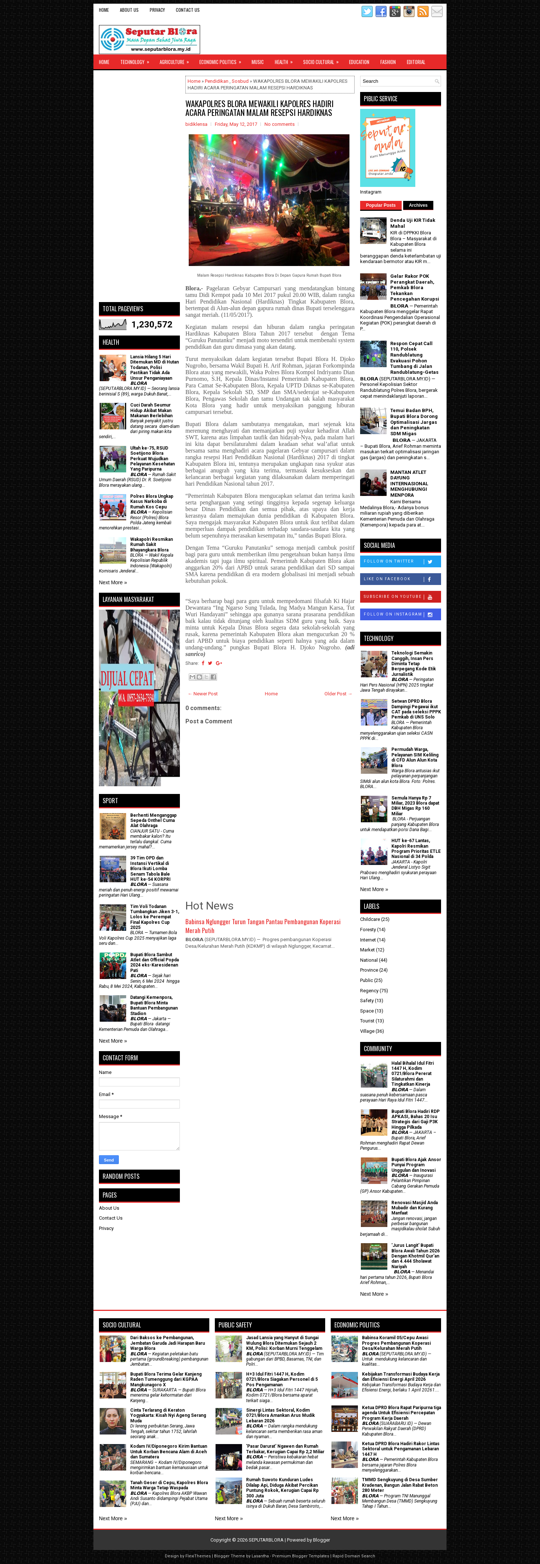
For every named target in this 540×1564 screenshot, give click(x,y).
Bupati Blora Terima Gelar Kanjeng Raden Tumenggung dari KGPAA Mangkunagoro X (166, 1379)
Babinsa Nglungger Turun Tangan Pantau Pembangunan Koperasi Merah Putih (263, 926)
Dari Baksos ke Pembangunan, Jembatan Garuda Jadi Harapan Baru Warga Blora (167, 1343)
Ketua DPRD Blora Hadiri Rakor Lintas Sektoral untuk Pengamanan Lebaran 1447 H (401, 1449)
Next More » (113, 582)
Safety (367, 1000)
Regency (369, 990)
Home (104, 10)
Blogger (321, 1540)
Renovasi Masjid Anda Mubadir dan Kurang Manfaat (414, 1208)
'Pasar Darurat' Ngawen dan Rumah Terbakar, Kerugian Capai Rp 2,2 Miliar (285, 1449)
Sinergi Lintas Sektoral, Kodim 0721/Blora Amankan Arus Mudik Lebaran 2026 (280, 1415)
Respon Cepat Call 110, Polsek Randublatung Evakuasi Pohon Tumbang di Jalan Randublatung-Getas (414, 358)
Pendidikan (216, 81)
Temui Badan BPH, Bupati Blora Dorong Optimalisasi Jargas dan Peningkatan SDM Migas (414, 422)
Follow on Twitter (402, 561)
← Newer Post (203, 693)
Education (359, 61)
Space (367, 1011)
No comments (279, 124)
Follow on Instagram (402, 614)
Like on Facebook (402, 579)
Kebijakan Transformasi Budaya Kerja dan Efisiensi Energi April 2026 (401, 1377)
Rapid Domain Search (354, 1556)
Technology (137, 59)
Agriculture (177, 59)
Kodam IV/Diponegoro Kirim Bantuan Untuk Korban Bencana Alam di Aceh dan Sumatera (168, 1452)
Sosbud (240, 81)
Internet (368, 940)
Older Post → (338, 693)
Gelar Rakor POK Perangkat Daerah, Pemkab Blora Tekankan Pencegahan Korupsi (414, 287)
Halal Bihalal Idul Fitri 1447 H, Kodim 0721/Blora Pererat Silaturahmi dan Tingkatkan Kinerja (412, 1074)
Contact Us (188, 10)
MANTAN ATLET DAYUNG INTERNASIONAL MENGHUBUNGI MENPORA (409, 483)
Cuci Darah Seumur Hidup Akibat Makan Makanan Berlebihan (151, 410)
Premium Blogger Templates (300, 1556)
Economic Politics (222, 59)
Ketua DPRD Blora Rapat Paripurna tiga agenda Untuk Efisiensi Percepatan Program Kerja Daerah (401, 1413)
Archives (418, 205)
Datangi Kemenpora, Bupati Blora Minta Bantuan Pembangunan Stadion (154, 1005)
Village (367, 1031)
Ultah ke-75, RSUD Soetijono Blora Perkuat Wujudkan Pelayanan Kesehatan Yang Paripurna (152, 459)
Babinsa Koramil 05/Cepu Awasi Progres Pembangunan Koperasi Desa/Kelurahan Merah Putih (396, 1343)
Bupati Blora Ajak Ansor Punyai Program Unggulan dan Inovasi (416, 1165)
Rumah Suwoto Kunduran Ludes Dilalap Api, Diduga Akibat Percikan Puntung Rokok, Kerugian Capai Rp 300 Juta (282, 1487)
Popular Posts (381, 205)
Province (369, 970)
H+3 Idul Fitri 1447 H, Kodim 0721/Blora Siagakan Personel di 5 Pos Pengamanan (282, 1379)
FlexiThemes (198, 1556)
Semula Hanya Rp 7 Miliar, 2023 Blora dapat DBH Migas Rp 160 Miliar (415, 805)
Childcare (370, 919)
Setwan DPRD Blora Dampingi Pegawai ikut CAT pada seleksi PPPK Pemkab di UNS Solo (416, 709)
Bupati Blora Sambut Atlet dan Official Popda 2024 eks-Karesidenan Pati (154, 962)
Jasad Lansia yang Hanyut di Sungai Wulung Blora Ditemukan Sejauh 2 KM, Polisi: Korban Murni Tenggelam (284, 1343)
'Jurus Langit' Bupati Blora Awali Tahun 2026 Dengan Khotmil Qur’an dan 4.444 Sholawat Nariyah (415, 1256)
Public (366, 980)
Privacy (157, 10)
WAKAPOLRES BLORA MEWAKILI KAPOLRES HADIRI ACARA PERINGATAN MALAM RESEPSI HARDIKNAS (259, 108)
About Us (129, 10)
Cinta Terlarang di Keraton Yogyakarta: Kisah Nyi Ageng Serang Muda (168, 1415)
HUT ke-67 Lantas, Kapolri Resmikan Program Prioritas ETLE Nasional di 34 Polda (416, 848)
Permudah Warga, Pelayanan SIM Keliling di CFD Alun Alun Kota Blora (414, 757)
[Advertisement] (139, 186)
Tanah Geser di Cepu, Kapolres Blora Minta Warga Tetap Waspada (169, 1485)
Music (258, 61)
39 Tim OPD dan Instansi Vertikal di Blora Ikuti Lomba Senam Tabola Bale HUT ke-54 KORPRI (150, 868)
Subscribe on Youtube (402, 597)
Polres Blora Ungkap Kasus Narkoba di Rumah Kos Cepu (151, 502)
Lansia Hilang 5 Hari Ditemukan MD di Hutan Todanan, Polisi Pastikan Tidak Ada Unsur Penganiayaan (154, 367)
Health (286, 59)
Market (367, 950)
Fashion (388, 61)
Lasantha (260, 1556)
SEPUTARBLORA (266, 1540)
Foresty (368, 929)
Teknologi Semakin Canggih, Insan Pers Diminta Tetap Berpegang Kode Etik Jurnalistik (413, 663)
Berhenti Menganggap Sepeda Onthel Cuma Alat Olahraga (153, 821)
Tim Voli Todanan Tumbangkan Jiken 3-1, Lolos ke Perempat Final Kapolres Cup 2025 (154, 917)
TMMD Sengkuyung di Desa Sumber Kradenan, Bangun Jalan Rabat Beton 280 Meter (400, 1485)
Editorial (416, 61)
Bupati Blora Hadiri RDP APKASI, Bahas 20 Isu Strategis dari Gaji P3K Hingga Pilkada (415, 1119)
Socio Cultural (323, 59)
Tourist (367, 1021)
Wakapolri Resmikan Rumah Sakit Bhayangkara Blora (151, 545)
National (369, 960)
